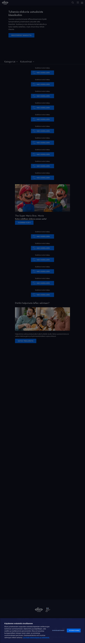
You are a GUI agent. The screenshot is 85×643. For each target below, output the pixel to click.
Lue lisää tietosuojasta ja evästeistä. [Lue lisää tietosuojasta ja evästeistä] (36, 638)
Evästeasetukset (58, 630)
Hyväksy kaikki (74, 630)
